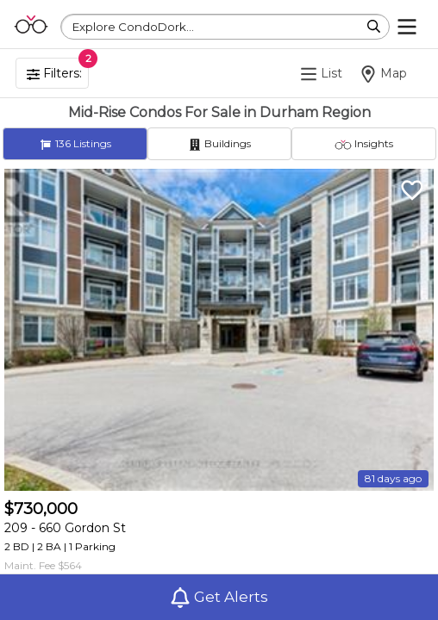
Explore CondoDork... (133, 27)
